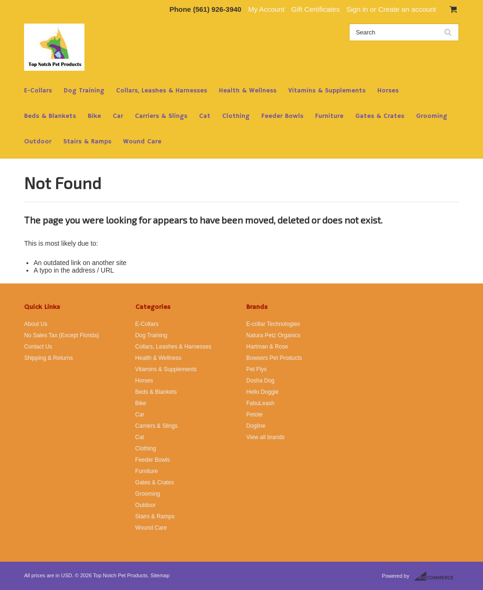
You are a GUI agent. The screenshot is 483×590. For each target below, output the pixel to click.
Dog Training (84, 90)
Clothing (236, 116)
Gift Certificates (315, 9)
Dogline (256, 426)
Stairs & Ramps (87, 141)
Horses (388, 90)
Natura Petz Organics (273, 335)
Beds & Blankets (50, 116)
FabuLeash (260, 403)
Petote (254, 414)
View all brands (265, 437)
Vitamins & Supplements (327, 90)
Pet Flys (256, 369)
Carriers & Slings (161, 116)
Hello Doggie (262, 392)
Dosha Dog (260, 380)
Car (118, 116)
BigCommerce (436, 576)
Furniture (329, 116)
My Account (266, 9)
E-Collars (38, 90)
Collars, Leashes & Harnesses (161, 90)
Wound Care (142, 141)
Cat (204, 116)
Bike (94, 116)
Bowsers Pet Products (274, 358)
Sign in (357, 9)
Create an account (407, 9)
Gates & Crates (379, 116)
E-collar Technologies (273, 324)
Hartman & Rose (267, 346)
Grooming (431, 116)
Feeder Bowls (282, 116)
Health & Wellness (247, 90)
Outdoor (37, 141)
